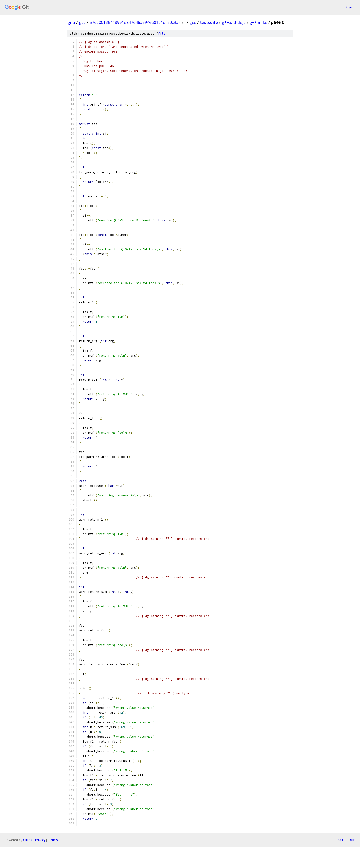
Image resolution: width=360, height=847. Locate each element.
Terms (53, 840)
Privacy (40, 840)
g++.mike (258, 22)
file (161, 34)
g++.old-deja (234, 22)
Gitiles (27, 840)
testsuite (209, 22)
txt (340, 840)
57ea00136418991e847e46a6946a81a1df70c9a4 (135, 22)
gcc (82, 22)
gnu (71, 22)
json (351, 840)
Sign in (350, 7)
